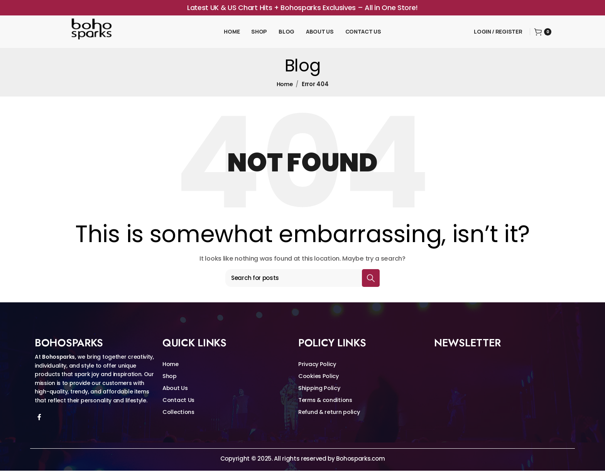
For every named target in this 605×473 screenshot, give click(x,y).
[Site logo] (93, 32)
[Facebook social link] (39, 420)
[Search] (302, 280)
